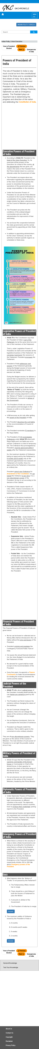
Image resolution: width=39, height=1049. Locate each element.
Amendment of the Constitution (18, 474)
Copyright (9, 1037)
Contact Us (9, 1033)
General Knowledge (10, 963)
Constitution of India (27, 102)
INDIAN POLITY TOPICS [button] (26, 24)
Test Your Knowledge (10, 967)
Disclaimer (9, 1041)
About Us (9, 1029)
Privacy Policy (10, 1045)
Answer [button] (10, 911)
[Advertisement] (19, 126)
